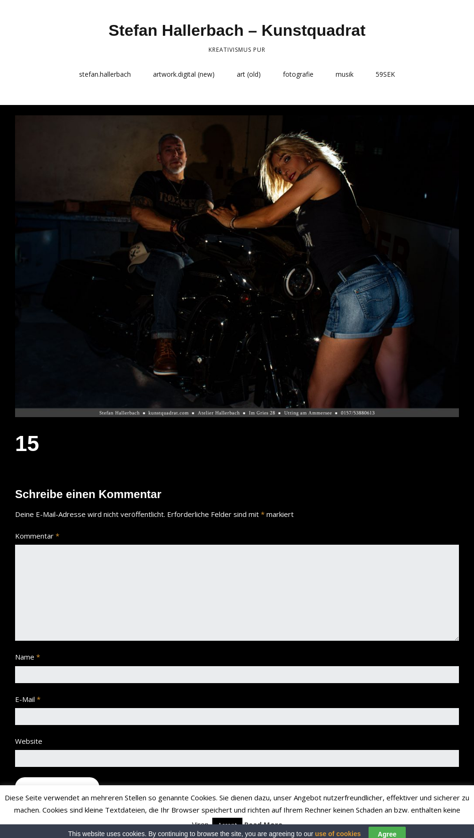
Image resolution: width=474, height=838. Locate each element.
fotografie (298, 74)
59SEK (385, 74)
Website (28, 741)
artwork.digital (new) (184, 74)
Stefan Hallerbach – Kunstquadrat (236, 30)
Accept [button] (227, 825)
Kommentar (37, 535)
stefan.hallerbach (105, 74)
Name (27, 656)
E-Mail (27, 699)
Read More (263, 824)
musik (344, 74)
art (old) (249, 74)
